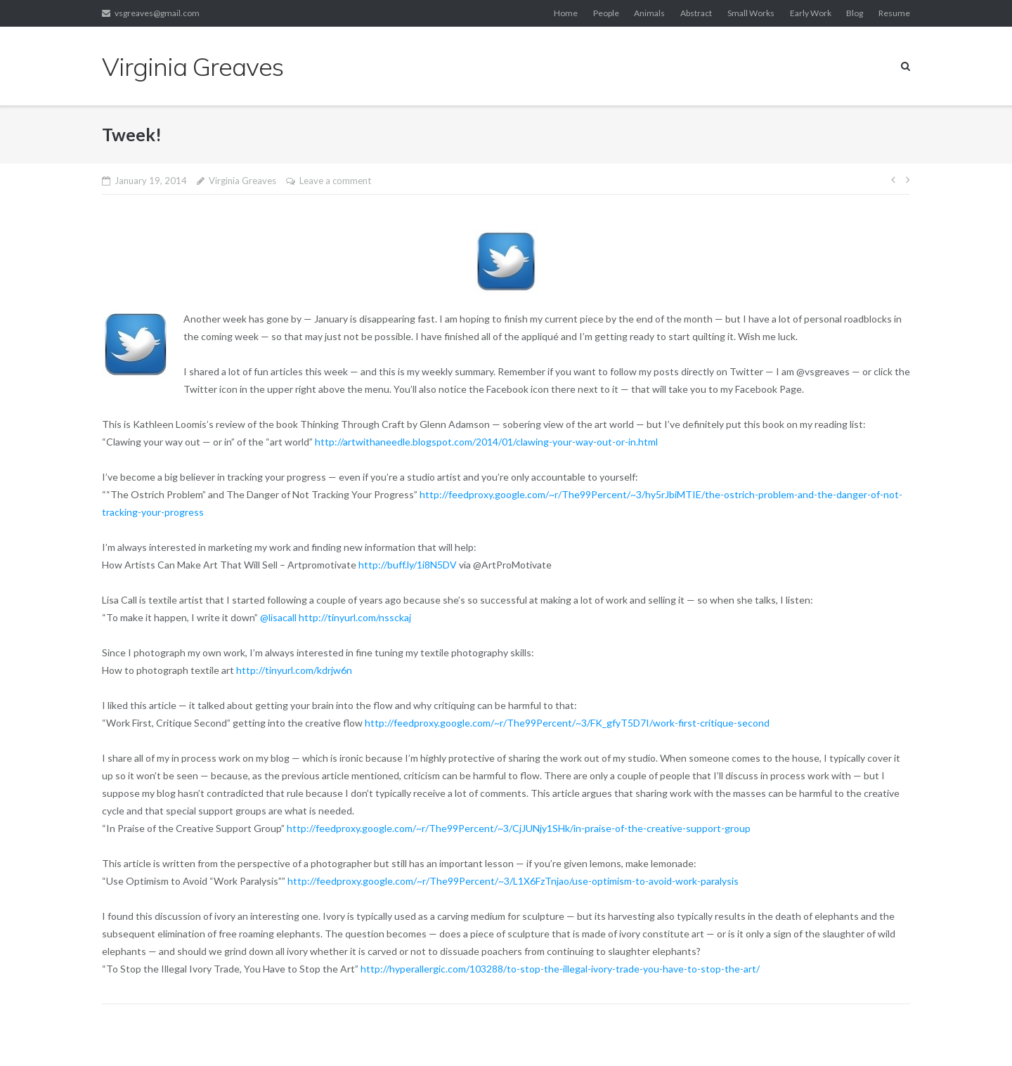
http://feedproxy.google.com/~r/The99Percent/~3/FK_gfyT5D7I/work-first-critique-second (568, 723)
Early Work (810, 13)
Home (566, 13)
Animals (649, 13)
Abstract (696, 13)
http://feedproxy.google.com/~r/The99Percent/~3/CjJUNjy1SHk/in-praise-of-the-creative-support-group (520, 828)
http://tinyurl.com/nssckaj (356, 617)
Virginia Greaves (242, 180)
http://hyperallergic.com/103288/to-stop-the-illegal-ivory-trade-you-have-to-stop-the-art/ (561, 969)
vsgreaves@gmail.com (157, 13)
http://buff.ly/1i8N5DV (408, 565)
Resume (894, 13)
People (606, 13)
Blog (854, 13)
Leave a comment (335, 180)
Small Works (750, 13)
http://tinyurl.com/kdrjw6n (295, 670)
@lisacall (278, 617)
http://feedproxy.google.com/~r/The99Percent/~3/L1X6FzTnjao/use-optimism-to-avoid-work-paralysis (514, 881)
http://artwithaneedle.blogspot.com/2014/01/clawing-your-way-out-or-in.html (487, 442)
